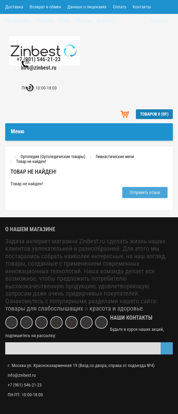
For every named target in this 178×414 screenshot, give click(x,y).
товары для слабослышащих (44, 308)
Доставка (14, 6)
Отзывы (83, 20)
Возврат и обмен (45, 6)
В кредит (106, 20)
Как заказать (17, 20)
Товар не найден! (31, 161)
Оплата (119, 6)
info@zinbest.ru (38, 67)
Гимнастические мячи (115, 156)
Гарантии (44, 20)
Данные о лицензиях (87, 6)
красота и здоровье (116, 308)
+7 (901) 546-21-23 (39, 59)
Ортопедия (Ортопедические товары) (53, 156)
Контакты (142, 6)
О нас (65, 20)
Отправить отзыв (145, 192)
